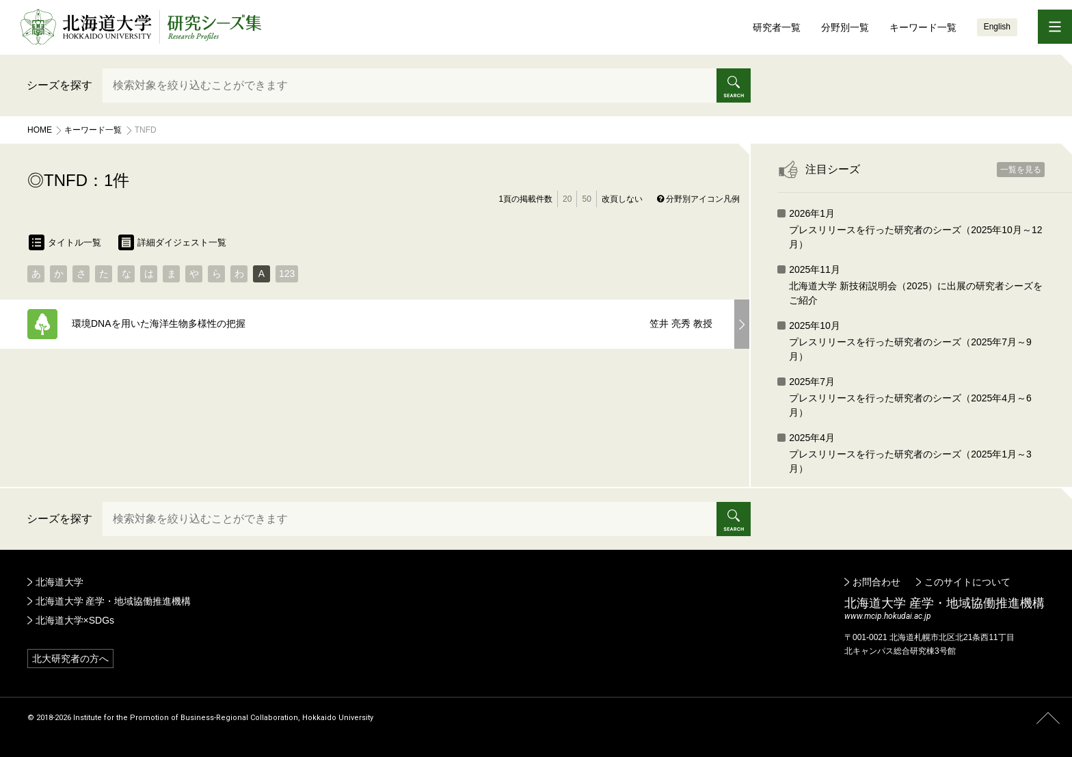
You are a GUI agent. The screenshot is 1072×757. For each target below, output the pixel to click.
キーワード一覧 (922, 27)
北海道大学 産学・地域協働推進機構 (113, 601)
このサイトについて (967, 581)
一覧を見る (1020, 169)
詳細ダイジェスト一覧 (172, 242)
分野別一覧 (845, 27)
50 (586, 199)
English (997, 26)
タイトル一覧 (65, 242)
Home (39, 130)
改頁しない (622, 199)
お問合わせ (876, 581)
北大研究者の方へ (70, 658)
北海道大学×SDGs (75, 620)
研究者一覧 (777, 27)
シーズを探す (59, 85)
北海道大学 (59, 581)
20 (567, 199)
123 (287, 273)
